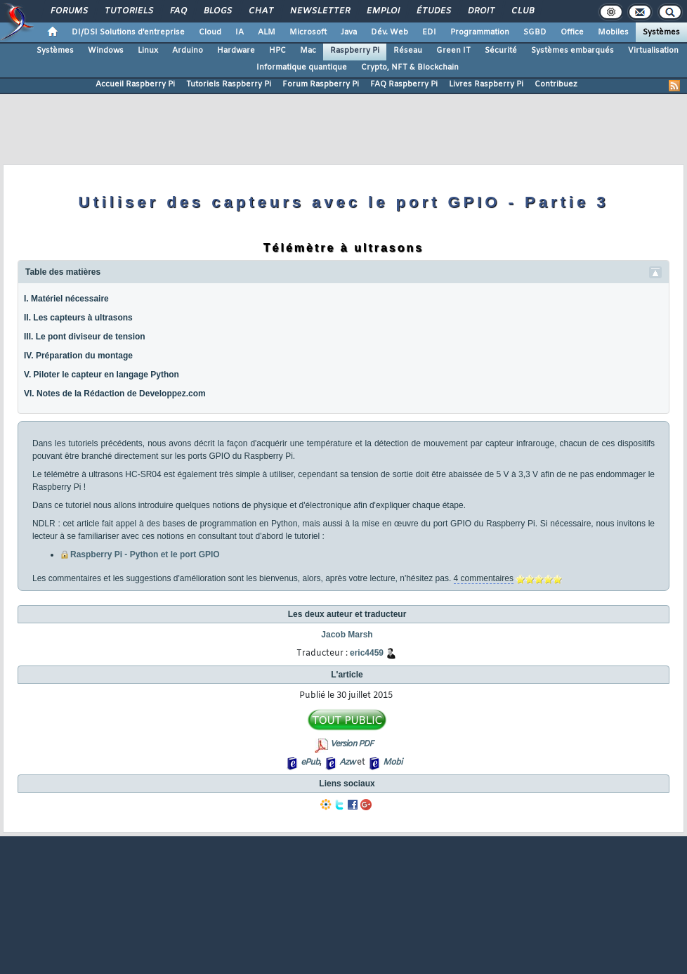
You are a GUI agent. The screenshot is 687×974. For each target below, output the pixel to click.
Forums (68, 11)
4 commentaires (483, 578)
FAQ (178, 11)
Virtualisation (653, 51)
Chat (260, 11)
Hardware (236, 51)
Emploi (382, 11)
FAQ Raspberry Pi (404, 84)
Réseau (407, 51)
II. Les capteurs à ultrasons (78, 318)
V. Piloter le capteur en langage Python (101, 374)
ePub (310, 762)
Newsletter (319, 11)
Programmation (479, 32)
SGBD (535, 32)
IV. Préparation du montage (78, 356)
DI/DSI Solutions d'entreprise (128, 32)
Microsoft (308, 32)
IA (239, 32)
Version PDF (351, 744)
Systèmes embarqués (572, 51)
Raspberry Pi (354, 51)
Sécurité (501, 51)
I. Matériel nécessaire (66, 299)
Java (349, 32)
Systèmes (661, 32)
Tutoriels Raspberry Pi (228, 84)
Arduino (187, 51)
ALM (266, 32)
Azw (347, 762)
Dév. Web (389, 32)
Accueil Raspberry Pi (135, 84)
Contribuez (556, 84)
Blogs (217, 11)
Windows (106, 51)
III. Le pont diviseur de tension (84, 337)
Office (572, 32)
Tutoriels (128, 11)
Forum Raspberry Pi (320, 84)
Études (433, 11)
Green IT (453, 51)
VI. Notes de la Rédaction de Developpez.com (115, 393)
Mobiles (613, 32)
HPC (277, 51)
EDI (429, 32)
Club (522, 11)
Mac (308, 51)
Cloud (210, 32)
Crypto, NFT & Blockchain (410, 67)
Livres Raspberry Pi (486, 84)
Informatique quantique (301, 67)
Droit (480, 11)
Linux (148, 51)
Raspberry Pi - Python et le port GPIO (145, 554)
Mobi (392, 762)
